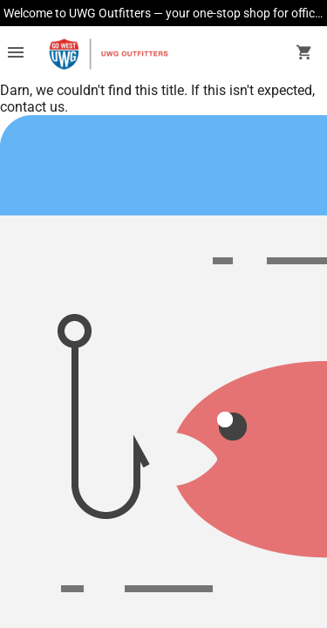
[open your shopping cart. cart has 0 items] (304, 54)
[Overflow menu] (15, 54)
